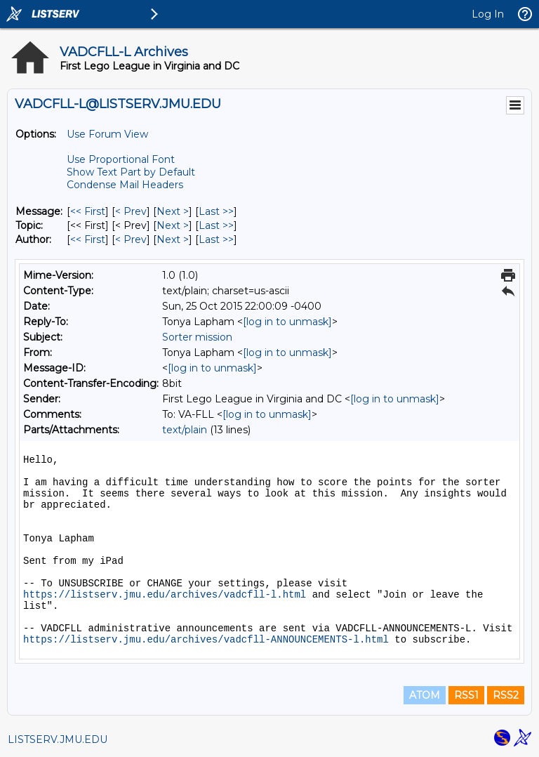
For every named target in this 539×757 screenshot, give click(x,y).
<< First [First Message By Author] (87, 239)
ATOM (424, 695)
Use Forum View (107, 134)
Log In (488, 14)
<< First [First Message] (87, 211)
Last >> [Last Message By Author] (216, 239)
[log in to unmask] (287, 321)
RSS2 (506, 695)
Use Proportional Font (121, 159)
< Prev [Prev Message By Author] (131, 239)
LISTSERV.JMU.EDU (57, 739)
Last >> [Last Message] (216, 211)
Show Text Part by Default (131, 172)
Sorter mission (197, 337)
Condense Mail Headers (125, 184)
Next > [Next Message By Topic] (173, 225)
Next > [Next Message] (173, 211)
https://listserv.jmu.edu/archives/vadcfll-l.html (164, 594)
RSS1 (466, 695)
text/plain (184, 429)
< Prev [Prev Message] (131, 211)
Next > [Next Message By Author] (173, 239)
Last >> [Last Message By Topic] (216, 225)
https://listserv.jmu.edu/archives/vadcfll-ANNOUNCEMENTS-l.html (206, 639)
